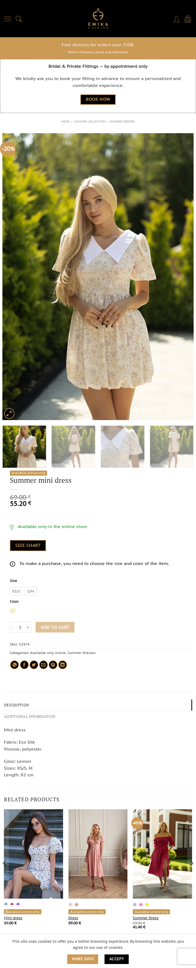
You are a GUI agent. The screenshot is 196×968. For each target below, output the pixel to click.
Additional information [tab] (28, 715)
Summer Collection (89, 121)
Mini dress (13, 917)
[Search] (19, 18)
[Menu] (7, 18)
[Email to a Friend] (43, 664)
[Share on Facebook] (24, 664)
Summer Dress (146, 917)
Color (14, 602)
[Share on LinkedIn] (62, 664)
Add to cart (55, 627)
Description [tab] (16, 704)
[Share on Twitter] (34, 664)
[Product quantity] (20, 627)
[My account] (177, 18)
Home (65, 121)
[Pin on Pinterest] (53, 664)
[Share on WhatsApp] (14, 664)
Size (13, 581)
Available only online (48, 652)
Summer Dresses (122, 121)
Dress (73, 917)
